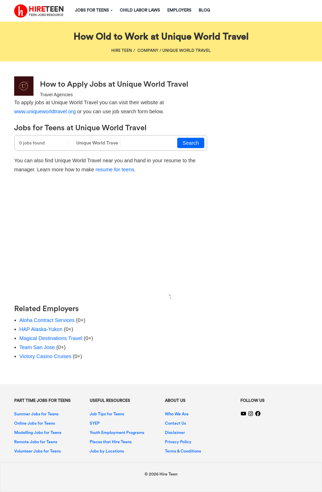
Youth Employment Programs (117, 433)
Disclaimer (175, 433)
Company (147, 51)
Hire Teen (121, 51)
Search (191, 143)
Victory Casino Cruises (45, 356)
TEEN (46, 9)
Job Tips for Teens (107, 414)
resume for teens (115, 169)
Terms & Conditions (183, 451)
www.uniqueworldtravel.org (45, 111)
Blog (204, 10)
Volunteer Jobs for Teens (37, 451)
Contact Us (175, 423)
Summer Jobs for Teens (36, 414)
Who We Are (177, 414)
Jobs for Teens (94, 10)
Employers (179, 10)
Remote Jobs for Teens (35, 442)
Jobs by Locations (107, 451)
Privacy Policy (178, 442)
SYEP (95, 423)
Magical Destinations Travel (50, 338)
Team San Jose (37, 347)
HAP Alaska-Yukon (41, 329)
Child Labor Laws (140, 10)
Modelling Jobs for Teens (37, 433)
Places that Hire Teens (111, 442)
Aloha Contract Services (47, 320)
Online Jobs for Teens (34, 423)
